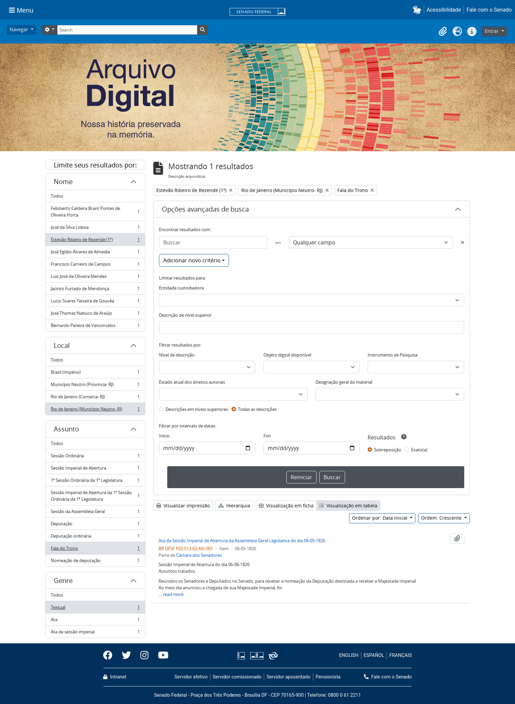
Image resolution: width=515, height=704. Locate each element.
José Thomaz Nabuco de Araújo (95, 314)
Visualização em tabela (348, 505)
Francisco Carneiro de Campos (95, 265)
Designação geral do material (344, 382)
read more (173, 594)
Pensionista (328, 677)
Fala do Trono (95, 549)
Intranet (114, 677)
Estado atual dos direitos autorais (192, 382)
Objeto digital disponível (287, 355)
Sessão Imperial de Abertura (95, 469)
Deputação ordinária (95, 537)
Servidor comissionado (237, 677)
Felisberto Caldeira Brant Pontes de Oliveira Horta (95, 211)
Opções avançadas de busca (205, 209)
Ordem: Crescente (442, 518)
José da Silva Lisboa (95, 228)
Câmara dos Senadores (199, 555)
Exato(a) (419, 450)
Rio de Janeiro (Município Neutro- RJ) (95, 410)
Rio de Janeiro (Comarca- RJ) (95, 398)
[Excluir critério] (462, 242)
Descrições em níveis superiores (197, 409)
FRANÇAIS (400, 655)
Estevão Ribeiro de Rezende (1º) (95, 241)
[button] (418, 9)
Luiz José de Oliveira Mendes (95, 278)
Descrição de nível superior (185, 315)
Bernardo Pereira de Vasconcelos (95, 326)
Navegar (20, 29)
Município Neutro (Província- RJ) (95, 386)
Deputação (95, 525)
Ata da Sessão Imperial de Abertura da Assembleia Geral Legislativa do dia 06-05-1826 (242, 541)
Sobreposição (387, 450)
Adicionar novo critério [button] (192, 260)
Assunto (66, 428)
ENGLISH (349, 655)
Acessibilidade (444, 10)
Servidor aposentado (288, 677)
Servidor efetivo (191, 677)
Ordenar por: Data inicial (380, 518)
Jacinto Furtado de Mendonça (95, 290)
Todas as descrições (257, 409)
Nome (63, 181)
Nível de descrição (176, 355)
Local (62, 345)
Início (164, 436)
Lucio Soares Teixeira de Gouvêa (95, 302)
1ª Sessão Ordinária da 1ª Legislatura (95, 481)
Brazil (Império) (95, 373)
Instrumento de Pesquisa (392, 355)
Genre (63, 580)
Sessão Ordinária (95, 457)
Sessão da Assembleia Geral (95, 513)
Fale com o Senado (489, 10)
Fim (267, 436)
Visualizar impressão (183, 505)
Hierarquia (234, 505)
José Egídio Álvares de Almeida (95, 253)
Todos (57, 196)
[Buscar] (213, 242)
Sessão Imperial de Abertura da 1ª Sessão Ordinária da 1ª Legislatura (95, 495)
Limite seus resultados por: (95, 164)
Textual (95, 608)
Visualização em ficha (286, 505)
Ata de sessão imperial (95, 633)
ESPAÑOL (374, 655)
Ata (95, 621)
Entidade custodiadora (181, 288)
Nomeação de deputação (95, 561)
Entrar (492, 31)
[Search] (127, 30)
